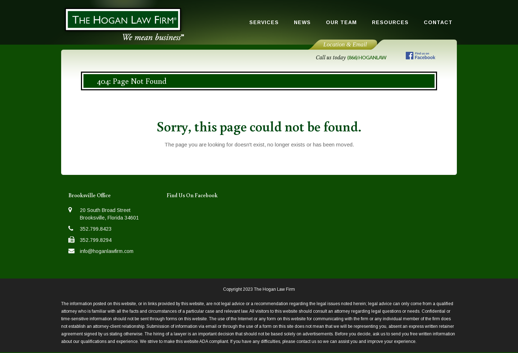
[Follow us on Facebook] (420, 57)
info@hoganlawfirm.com (106, 251)
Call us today (351, 57)
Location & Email (345, 44)
